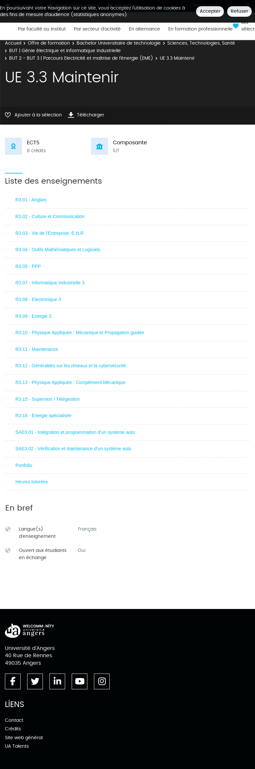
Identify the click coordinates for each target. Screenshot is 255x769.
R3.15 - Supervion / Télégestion (47, 399)
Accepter (210, 11)
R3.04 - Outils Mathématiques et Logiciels (57, 249)
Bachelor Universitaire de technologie (119, 43)
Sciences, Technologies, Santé (201, 43)
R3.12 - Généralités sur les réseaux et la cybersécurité (70, 365)
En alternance (144, 29)
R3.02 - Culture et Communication (50, 216)
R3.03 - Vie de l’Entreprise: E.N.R (49, 233)
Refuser (239, 11)
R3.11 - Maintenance (36, 349)
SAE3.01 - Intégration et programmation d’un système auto (75, 432)
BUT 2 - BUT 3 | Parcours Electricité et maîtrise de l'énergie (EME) (81, 58)
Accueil (13, 43)
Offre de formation (49, 43)
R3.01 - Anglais (30, 199)
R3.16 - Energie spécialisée (43, 415)
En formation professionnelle (200, 29)
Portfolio (23, 465)
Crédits (13, 728)
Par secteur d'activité (97, 29)
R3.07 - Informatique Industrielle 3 (49, 282)
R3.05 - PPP (28, 266)
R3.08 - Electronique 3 (38, 299)
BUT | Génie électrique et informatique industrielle (65, 50)
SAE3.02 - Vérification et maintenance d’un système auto (73, 448)
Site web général (24, 737)
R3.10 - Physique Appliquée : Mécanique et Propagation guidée (79, 332)
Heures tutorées (31, 481)
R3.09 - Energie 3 (33, 316)
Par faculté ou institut (42, 29)
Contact (14, 720)
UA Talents (17, 746)
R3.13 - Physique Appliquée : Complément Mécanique (70, 382)
